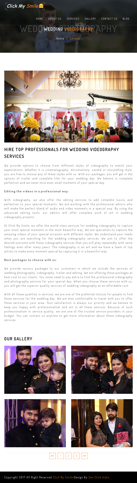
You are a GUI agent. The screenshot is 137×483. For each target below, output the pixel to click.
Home (60, 38)
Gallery (90, 18)
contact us (109, 18)
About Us (55, 18)
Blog (126, 18)
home (39, 18)
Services (73, 18)
